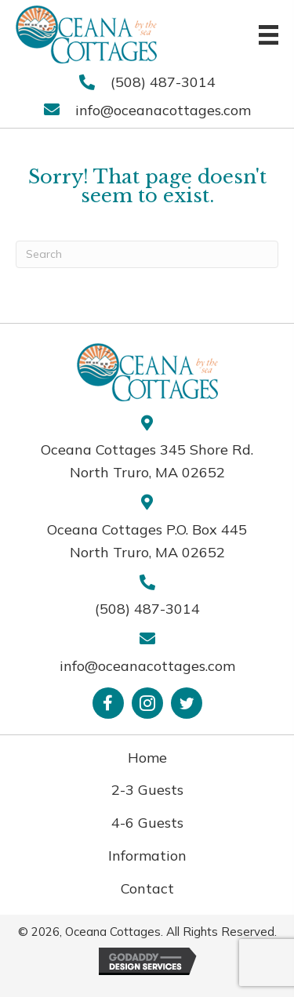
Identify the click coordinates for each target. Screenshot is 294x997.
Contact (147, 888)
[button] (108, 703)
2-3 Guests (147, 790)
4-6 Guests (147, 823)
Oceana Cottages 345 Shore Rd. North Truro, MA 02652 (147, 460)
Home (147, 758)
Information (147, 856)
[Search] (147, 254)
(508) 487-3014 (163, 82)
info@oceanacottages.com (163, 110)
